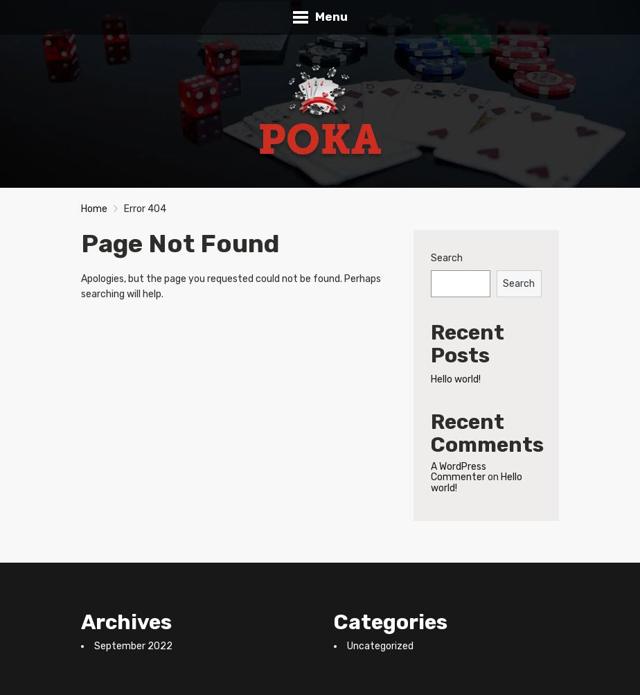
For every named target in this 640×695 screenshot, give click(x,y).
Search (447, 258)
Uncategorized (380, 646)
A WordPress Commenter (458, 472)
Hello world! (456, 379)
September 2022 (133, 646)
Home (94, 209)
